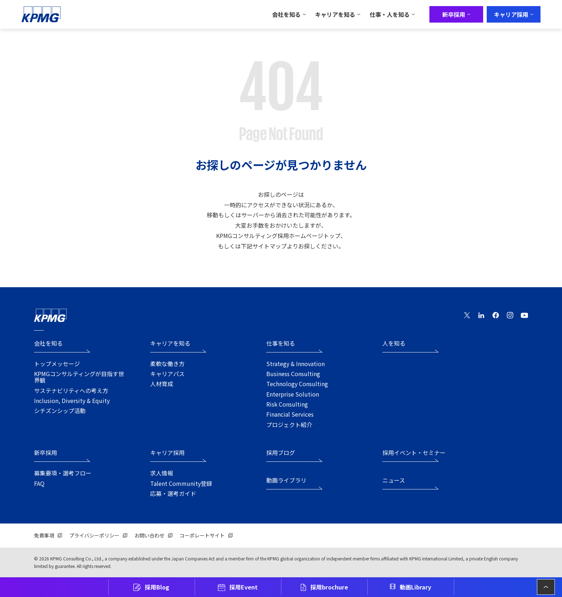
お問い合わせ (149, 535)
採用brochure (329, 587)
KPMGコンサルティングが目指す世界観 (79, 376)
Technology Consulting (297, 383)
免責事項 (44, 535)
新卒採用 (45, 453)
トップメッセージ (57, 363)
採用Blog (157, 587)
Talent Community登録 (181, 483)
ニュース (393, 480)
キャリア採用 (167, 453)
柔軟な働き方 (167, 363)
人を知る (393, 343)
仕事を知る (280, 343)
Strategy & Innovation (295, 363)
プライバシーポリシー (94, 535)
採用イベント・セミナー (414, 453)
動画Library (415, 587)
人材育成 (161, 383)
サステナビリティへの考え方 (71, 390)
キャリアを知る (170, 343)
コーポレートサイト (202, 535)
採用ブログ (280, 453)
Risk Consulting (287, 404)
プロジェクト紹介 (289, 424)
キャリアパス (167, 373)
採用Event (243, 587)
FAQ (39, 483)
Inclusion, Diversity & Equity (72, 400)
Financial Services (290, 414)
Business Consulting (293, 373)
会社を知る (48, 343)
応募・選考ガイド (173, 493)
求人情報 (161, 473)
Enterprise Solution (292, 394)
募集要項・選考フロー (62, 473)
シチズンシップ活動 (60, 410)
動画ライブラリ (286, 480)
